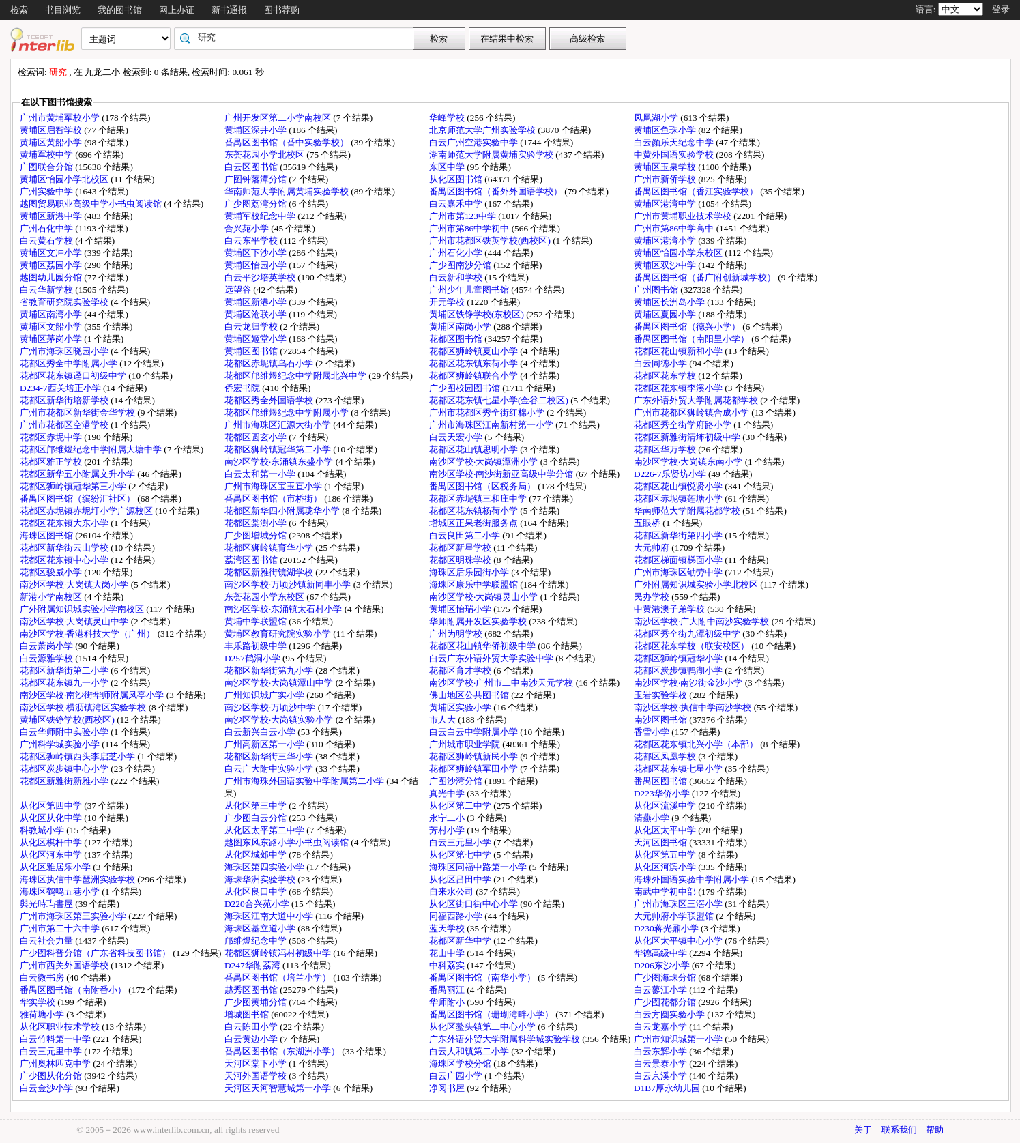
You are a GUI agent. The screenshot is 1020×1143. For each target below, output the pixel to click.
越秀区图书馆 (252, 990)
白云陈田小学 (252, 1027)
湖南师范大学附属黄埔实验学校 (492, 154)
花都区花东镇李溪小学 (679, 388)
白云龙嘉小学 (661, 1027)
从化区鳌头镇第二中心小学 (483, 1027)
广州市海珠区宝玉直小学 (274, 486)
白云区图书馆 (252, 167)
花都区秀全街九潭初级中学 (688, 633)
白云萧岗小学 (47, 646)
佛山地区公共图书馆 (470, 695)
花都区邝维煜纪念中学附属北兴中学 (296, 376)
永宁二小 (448, 818)
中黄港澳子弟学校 (670, 609)
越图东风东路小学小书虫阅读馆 (287, 842)
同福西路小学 (456, 916)
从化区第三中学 (256, 805)
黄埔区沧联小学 (256, 314)
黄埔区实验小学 (461, 707)
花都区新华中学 (461, 941)
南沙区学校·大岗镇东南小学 (689, 462)
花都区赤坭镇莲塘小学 (679, 498)
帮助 (935, 1130)
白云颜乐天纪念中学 (675, 142)
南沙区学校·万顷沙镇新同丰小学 (288, 584)
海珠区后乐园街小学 (470, 572)
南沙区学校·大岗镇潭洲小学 (484, 462)
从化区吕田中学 (461, 879)
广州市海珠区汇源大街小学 (278, 425)
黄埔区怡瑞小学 (461, 609)
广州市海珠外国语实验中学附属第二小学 (305, 781)
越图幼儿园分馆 (52, 277)
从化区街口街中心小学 (474, 904)
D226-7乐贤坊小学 (671, 474)
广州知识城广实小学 (265, 695)
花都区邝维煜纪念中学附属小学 (287, 412)
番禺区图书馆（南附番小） (74, 990)
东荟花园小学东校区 (265, 597)
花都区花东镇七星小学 (679, 769)
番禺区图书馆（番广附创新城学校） (706, 277)
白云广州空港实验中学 (474, 142)
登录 (1001, 9)
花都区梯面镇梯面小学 (679, 560)
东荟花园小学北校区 (265, 154)
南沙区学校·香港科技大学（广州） (89, 633)
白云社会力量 (47, 941)
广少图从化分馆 (52, 1076)
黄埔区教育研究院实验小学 (278, 633)
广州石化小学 (456, 253)
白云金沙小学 (47, 1088)
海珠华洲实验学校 (260, 879)
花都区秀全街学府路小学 (683, 425)
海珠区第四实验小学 (265, 867)
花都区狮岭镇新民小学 (474, 756)
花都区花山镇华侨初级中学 (483, 646)
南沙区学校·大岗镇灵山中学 (75, 621)
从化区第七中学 (461, 855)
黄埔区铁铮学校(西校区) (68, 719)
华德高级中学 (661, 953)
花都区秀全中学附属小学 (69, 363)
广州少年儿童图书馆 (470, 290)
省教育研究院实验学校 (65, 302)
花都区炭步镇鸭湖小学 (679, 670)
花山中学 (448, 953)
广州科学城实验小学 (61, 744)
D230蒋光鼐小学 (667, 928)
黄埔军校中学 (47, 154)
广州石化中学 (47, 228)
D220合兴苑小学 (257, 904)
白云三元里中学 (52, 1051)
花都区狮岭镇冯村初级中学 (278, 953)
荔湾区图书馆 (252, 560)
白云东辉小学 (661, 1051)
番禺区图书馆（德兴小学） (688, 326)
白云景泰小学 (661, 1063)
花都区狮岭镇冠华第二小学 (278, 449)
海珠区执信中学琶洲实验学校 (78, 879)
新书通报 (229, 10)
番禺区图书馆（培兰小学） (278, 977)
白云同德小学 (661, 363)
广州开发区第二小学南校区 (278, 118)
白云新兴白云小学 (260, 732)
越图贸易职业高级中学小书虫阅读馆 (92, 204)
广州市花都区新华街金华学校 (78, 412)
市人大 (443, 719)
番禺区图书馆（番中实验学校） (287, 142)
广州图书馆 (657, 290)
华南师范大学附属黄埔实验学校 (287, 191)
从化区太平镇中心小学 (679, 941)
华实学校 (38, 1002)
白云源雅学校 (47, 658)
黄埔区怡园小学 (256, 265)
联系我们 (899, 1130)
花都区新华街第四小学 (679, 535)
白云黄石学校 (47, 240)
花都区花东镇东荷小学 (474, 363)
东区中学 (448, 167)
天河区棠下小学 (256, 1063)
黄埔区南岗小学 (461, 326)
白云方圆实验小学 (670, 1014)
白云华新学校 (47, 290)
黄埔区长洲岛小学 (670, 302)
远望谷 (238, 290)
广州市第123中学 (463, 216)
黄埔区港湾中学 (666, 204)
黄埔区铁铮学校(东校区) (477, 314)
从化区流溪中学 (666, 805)
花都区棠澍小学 (256, 523)
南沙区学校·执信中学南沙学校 (694, 707)
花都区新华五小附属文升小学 (78, 474)
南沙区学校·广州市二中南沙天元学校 (502, 683)
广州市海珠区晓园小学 (65, 351)
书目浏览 (63, 10)
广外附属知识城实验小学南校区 (83, 609)
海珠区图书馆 (47, 535)
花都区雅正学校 (52, 462)
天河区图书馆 (661, 842)
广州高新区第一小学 (265, 744)
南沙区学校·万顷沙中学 (271, 707)
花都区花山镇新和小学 (679, 351)
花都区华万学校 (666, 449)
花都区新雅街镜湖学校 (269, 572)
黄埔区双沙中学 (666, 265)
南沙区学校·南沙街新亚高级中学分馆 (502, 474)
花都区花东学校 (666, 376)
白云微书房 (43, 977)
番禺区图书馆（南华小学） (483, 977)
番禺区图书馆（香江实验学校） (697, 191)
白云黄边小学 (252, 1039)
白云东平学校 (252, 240)
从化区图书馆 (456, 179)
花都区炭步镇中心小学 (65, 769)
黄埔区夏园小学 (666, 314)
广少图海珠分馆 (666, 977)
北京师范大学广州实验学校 (483, 130)
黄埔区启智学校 (52, 130)
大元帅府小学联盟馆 (675, 916)
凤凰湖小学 (657, 118)
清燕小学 (652, 818)
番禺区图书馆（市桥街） (274, 498)
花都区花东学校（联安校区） (692, 646)
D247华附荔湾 (253, 965)
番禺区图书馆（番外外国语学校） (496, 191)
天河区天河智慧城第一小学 (278, 1088)
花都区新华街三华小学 (269, 756)
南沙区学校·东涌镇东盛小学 (280, 462)
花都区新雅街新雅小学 (65, 781)
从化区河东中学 (52, 855)
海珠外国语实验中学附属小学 (692, 879)
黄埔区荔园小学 (52, 265)
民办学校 (652, 597)
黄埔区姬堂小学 (256, 339)
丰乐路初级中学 (256, 646)
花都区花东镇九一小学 (65, 683)
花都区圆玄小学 (256, 437)
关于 (863, 1130)
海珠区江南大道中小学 (269, 916)
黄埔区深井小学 (256, 130)
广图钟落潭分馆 (256, 179)
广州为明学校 (456, 633)
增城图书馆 (247, 1014)
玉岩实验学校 (661, 695)
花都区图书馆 (456, 339)
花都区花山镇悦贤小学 (679, 486)
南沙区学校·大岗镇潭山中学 (280, 683)
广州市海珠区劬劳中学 (679, 572)
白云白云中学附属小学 (474, 732)
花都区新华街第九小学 (269, 670)
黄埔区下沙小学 (256, 253)
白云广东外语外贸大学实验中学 (492, 658)
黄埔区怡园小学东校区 (679, 253)
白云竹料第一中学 (56, 1039)
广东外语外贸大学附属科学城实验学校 (505, 1039)
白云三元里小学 (461, 842)
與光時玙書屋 (47, 904)
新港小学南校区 (52, 597)
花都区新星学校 (461, 547)
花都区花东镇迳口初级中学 (74, 376)
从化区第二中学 (461, 805)
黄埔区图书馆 (252, 351)
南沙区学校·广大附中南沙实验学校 (703, 621)
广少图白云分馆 (256, 818)
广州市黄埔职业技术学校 (683, 216)
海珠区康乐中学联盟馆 (474, 584)
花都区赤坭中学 (52, 437)
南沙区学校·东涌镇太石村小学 (284, 609)
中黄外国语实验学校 (675, 154)
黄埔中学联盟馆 (256, 621)
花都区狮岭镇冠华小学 (679, 658)
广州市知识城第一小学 (679, 1039)
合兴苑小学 (247, 228)
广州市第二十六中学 (61, 928)
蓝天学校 (448, 928)
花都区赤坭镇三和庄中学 (479, 498)
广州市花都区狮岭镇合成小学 (692, 412)
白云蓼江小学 (661, 990)
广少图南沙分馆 (461, 265)
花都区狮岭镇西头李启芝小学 (78, 756)
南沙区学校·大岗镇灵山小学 (484, 597)
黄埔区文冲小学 (52, 253)
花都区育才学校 (461, 670)
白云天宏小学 (456, 437)
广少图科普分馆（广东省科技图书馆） (96, 953)
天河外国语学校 (256, 1076)
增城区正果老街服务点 (474, 523)
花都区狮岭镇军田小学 (474, 769)
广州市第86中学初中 (470, 228)
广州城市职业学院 (465, 744)
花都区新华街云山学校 (65, 547)
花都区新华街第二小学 (65, 670)
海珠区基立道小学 (260, 928)
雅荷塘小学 (43, 1014)
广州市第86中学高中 (675, 228)
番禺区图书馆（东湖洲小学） (283, 1051)
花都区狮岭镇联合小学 (474, 376)
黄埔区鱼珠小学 (666, 130)
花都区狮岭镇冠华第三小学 (74, 486)
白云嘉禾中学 (456, 204)
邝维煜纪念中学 (256, 941)
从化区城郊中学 (256, 855)
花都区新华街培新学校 (65, 400)
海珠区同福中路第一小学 (479, 867)
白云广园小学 (456, 1076)
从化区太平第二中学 (265, 830)
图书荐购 (282, 10)
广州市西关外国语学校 (65, 965)
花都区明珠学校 (461, 560)
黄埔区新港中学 (52, 216)
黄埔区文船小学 (52, 326)
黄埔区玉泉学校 (666, 167)
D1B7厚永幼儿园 (668, 1088)
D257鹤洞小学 (253, 658)
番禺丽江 (448, 990)
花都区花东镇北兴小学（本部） (697, 744)
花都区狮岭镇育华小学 (269, 547)
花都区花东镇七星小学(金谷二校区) (499, 400)
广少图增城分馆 (256, 535)
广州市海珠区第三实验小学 (74, 916)
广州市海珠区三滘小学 (679, 904)
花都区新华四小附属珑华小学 (283, 511)
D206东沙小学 (663, 965)
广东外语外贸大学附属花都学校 (697, 400)
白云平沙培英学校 (260, 277)
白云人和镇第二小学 (470, 1051)
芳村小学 (448, 830)
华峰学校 (448, 118)
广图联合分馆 (47, 167)
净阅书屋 (448, 1088)
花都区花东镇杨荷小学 (474, 511)
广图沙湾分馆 (456, 781)
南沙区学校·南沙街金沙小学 (689, 683)
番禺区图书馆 (661, 781)
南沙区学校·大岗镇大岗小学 (75, 584)
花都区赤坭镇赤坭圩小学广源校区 (87, 511)
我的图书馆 (120, 10)
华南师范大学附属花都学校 (688, 511)
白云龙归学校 (252, 326)
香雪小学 (652, 732)
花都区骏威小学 (52, 572)
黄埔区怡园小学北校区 (65, 179)
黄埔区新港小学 (256, 302)
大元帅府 (652, 547)
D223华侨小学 (663, 793)
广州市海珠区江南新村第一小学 (492, 425)
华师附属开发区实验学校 (479, 621)
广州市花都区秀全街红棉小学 (488, 412)
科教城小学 (43, 830)
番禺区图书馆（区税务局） (483, 486)
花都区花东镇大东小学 (65, 523)
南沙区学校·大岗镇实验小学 (280, 719)
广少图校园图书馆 (465, 388)
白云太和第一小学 (260, 474)
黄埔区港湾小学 (666, 240)
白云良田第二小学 (465, 535)
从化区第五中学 (666, 855)
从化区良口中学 (256, 891)
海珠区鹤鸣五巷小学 (61, 891)
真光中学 (448, 793)
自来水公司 (452, 891)
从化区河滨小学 (666, 867)
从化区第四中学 (52, 805)
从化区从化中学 (52, 818)
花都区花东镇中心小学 (65, 560)
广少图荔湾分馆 (256, 204)
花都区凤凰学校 (666, 756)
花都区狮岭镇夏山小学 (474, 351)
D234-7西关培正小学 (61, 388)
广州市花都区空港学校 (65, 425)
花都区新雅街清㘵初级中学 (688, 437)
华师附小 (448, 1002)
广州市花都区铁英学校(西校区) (491, 240)
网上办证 (176, 10)
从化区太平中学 (666, 830)
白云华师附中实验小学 (65, 732)
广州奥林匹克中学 (56, 1063)
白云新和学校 (456, 277)
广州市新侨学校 (666, 179)
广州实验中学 (47, 191)
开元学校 (448, 302)
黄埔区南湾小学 (52, 314)
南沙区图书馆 (661, 719)
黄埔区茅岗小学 (52, 339)
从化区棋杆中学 (52, 842)
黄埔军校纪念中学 (260, 216)
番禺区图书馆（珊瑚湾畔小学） (492, 1014)
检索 (19, 10)
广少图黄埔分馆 (256, 1002)
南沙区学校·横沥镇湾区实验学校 (84, 707)
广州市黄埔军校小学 (61, 118)
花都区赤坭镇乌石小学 (269, 363)
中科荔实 (448, 965)
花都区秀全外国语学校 (269, 400)
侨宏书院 (243, 388)
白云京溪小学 (661, 1076)
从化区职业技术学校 (61, 1027)
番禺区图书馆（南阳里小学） (692, 339)
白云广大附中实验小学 (269, 769)
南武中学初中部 (666, 891)
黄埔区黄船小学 (52, 142)
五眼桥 (648, 523)
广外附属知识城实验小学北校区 (697, 584)
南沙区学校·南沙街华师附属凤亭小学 (93, 695)
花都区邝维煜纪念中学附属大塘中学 (92, 449)
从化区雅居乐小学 (56, 867)
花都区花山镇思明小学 (474, 449)
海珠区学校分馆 (461, 1063)
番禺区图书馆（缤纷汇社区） (78, 498)
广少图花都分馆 (666, 1002)
